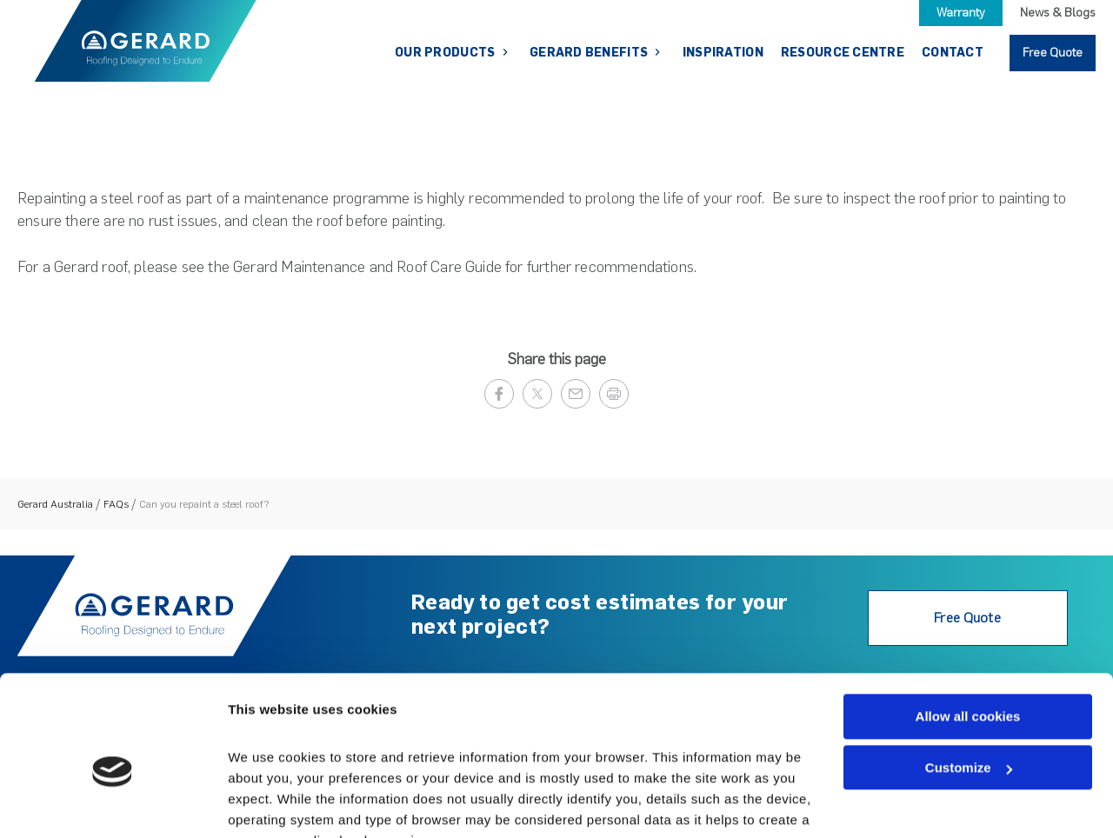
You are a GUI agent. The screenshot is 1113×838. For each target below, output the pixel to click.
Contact (952, 52)
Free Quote (1053, 52)
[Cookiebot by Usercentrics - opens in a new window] (113, 804)
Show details (268, 803)
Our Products (446, 52)
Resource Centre (842, 52)
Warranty (960, 12)
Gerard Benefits (590, 52)
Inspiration (723, 52)
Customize (968, 682)
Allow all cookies (968, 631)
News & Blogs (1058, 12)
